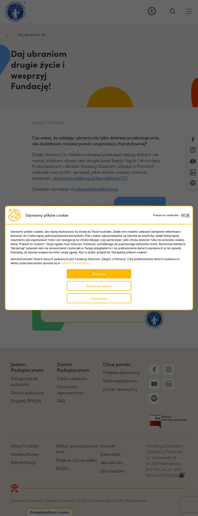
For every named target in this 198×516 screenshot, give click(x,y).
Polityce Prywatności (74, 263)
